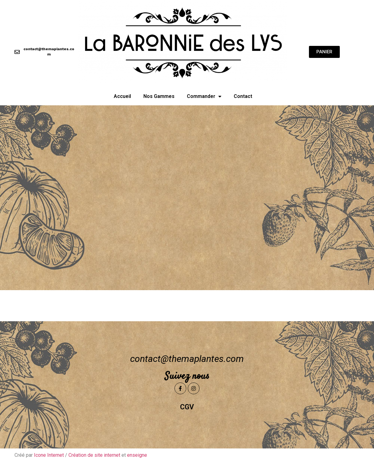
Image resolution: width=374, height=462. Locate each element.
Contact (243, 96)
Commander (204, 96)
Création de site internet (94, 455)
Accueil (122, 96)
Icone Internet (49, 455)
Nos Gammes (159, 96)
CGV (187, 407)
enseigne (137, 455)
